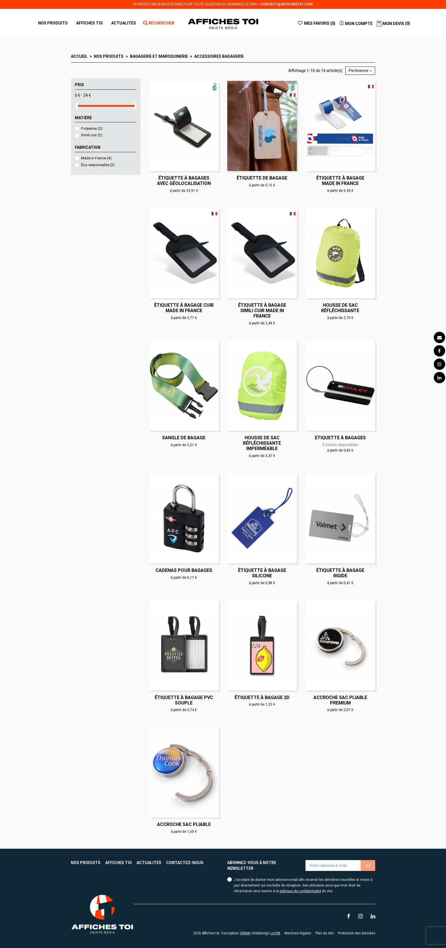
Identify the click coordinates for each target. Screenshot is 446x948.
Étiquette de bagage (262, 178)
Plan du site (324, 933)
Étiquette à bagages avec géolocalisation (184, 180)
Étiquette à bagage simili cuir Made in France (262, 310)
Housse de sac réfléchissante (340, 307)
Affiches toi (118, 862)
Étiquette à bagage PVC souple (184, 700)
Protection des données (356, 933)
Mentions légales (297, 933)
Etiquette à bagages (340, 437)
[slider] (77, 105)
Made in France (96, 158)
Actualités (149, 862)
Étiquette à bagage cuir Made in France (184, 307)
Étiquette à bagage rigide (340, 573)
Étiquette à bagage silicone (262, 573)
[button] (89, 23)
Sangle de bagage (183, 437)
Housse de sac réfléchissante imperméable (262, 443)
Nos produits (85, 862)
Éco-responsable (98, 165)
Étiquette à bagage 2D (262, 697)
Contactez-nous (184, 862)
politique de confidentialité (300, 891)
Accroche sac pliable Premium (340, 700)
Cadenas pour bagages (184, 570)
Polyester (91, 128)
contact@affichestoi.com (287, 4)
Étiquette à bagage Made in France (340, 180)
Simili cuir (91, 135)
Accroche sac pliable (184, 824)
